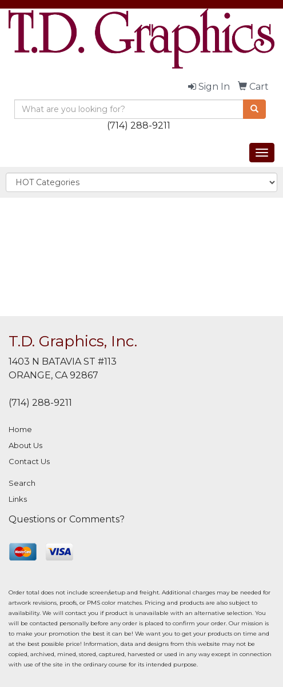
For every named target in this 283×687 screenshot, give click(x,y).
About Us (25, 445)
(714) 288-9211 (138, 125)
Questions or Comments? (67, 519)
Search (22, 483)
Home (20, 429)
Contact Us (29, 461)
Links (18, 499)
